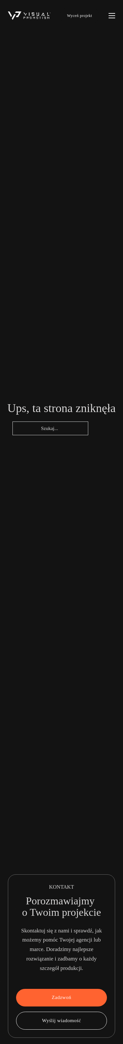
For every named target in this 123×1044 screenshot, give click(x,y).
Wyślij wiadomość (61, 1020)
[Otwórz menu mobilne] (112, 15)
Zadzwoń (61, 997)
